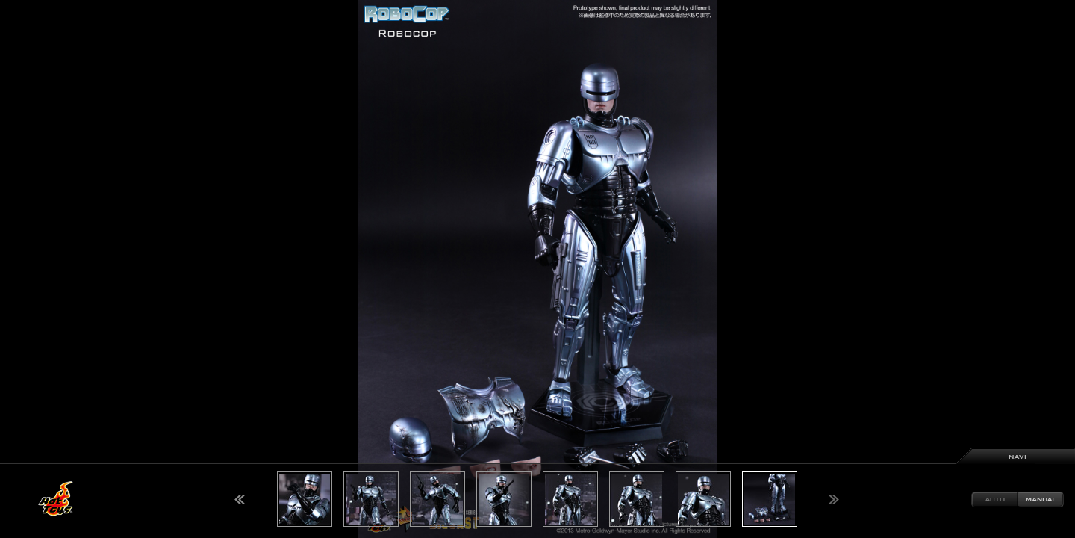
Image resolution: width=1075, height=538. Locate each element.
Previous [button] (239, 499)
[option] (537, 269)
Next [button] (834, 499)
